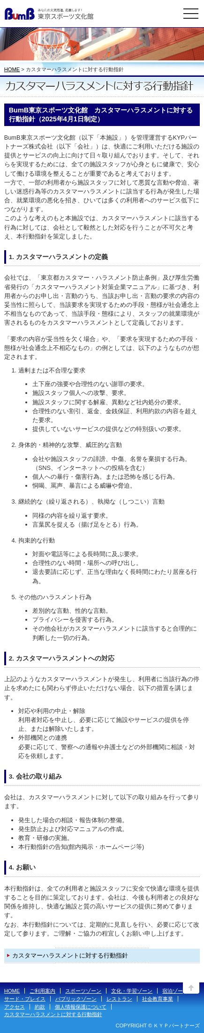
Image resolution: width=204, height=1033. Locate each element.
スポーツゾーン (83, 991)
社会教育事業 (157, 999)
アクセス (14, 1007)
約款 (40, 1007)
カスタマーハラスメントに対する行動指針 (70, 955)
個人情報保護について (80, 1007)
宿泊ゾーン (175, 991)
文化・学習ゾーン (131, 991)
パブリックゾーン (76, 999)
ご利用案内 (42, 991)
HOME (12, 69)
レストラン (119, 999)
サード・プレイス (24, 999)
